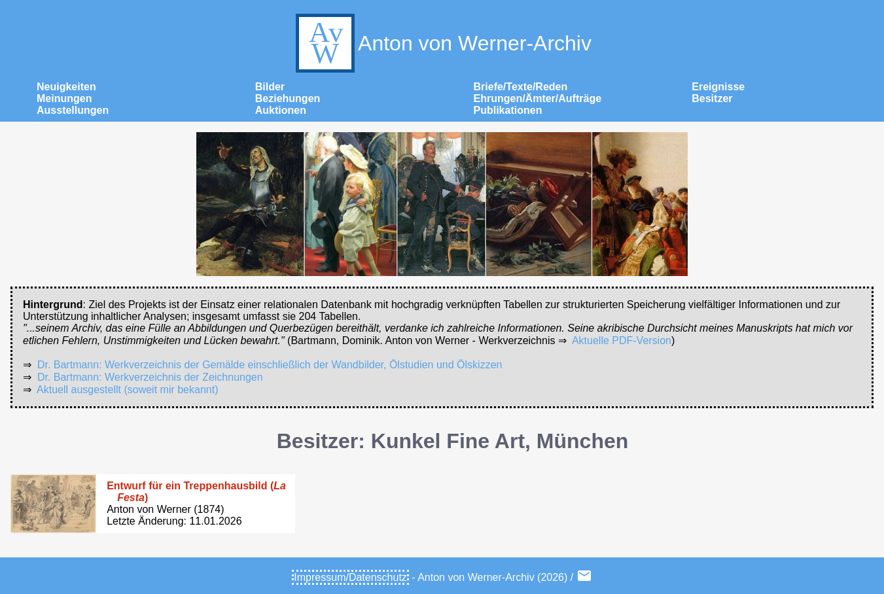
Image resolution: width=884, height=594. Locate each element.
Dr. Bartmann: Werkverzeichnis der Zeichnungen (150, 377)
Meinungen (64, 98)
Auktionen (280, 110)
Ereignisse (718, 86)
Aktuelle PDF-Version (621, 340)
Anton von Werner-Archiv (442, 43)
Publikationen (508, 110)
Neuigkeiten (66, 86)
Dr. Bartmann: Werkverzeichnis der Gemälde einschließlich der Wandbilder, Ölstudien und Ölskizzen (270, 364)
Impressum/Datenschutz (350, 577)
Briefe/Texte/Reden (521, 86)
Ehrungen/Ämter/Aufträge (538, 98)
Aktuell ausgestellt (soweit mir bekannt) (127, 389)
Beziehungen (288, 98)
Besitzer (712, 98)
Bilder (270, 86)
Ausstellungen (73, 110)
